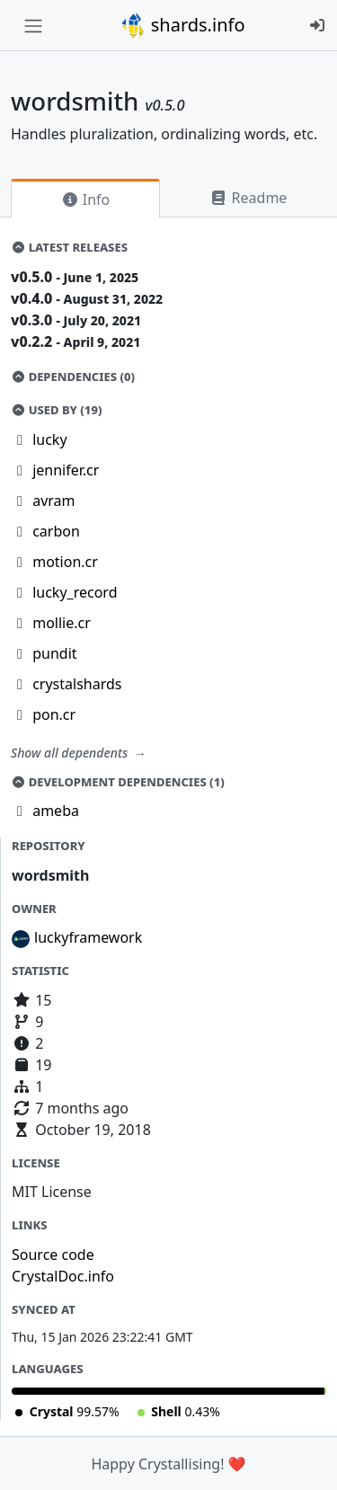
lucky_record (74, 592)
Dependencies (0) (73, 376)
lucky (49, 439)
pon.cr (53, 714)
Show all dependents (71, 752)
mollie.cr (61, 623)
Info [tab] (86, 199)
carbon (56, 531)
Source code (53, 1254)
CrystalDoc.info (63, 1276)
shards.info (182, 25)
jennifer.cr (65, 470)
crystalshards (76, 684)
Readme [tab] (248, 198)
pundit (54, 653)
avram (53, 500)
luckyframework (88, 937)
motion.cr (65, 562)
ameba (55, 810)
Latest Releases (69, 247)
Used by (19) (56, 410)
